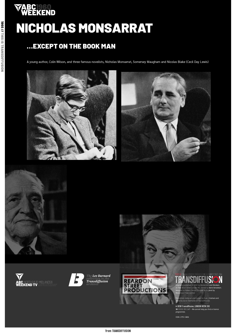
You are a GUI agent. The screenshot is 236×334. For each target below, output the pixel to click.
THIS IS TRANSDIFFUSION (2, 52)
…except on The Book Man (71, 46)
